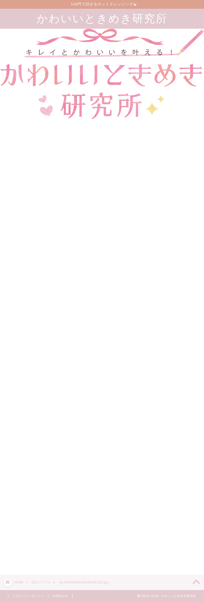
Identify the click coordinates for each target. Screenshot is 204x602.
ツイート (150, 551)
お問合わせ (60, 595)
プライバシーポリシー (28, 595)
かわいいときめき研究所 (102, 18)
